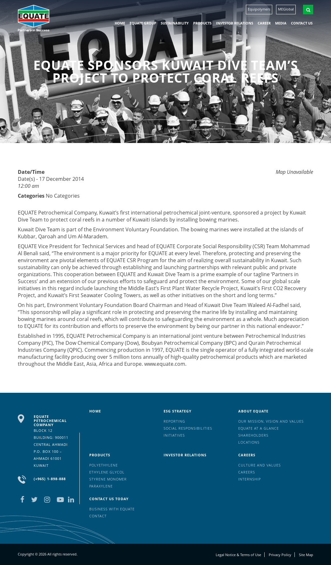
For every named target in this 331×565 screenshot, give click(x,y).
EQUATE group (143, 23)
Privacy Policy (280, 554)
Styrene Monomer (108, 479)
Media (281, 23)
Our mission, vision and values (271, 421)
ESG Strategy (178, 411)
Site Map (306, 554)
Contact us (302, 23)
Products (202, 23)
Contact (98, 516)
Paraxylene (101, 486)
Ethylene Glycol (107, 472)
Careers (246, 455)
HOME (120, 23)
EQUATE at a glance (258, 428)
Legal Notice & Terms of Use (238, 554)
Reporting (174, 421)
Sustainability (175, 23)
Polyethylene (103, 465)
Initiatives (174, 435)
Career (264, 23)
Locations (249, 442)
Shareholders (253, 435)
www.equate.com (164, 363)
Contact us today (109, 498)
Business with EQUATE (112, 509)
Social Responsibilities (188, 428)
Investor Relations (234, 23)
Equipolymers (259, 9)
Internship (249, 479)
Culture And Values (259, 465)
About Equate (253, 411)
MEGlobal (286, 9)
